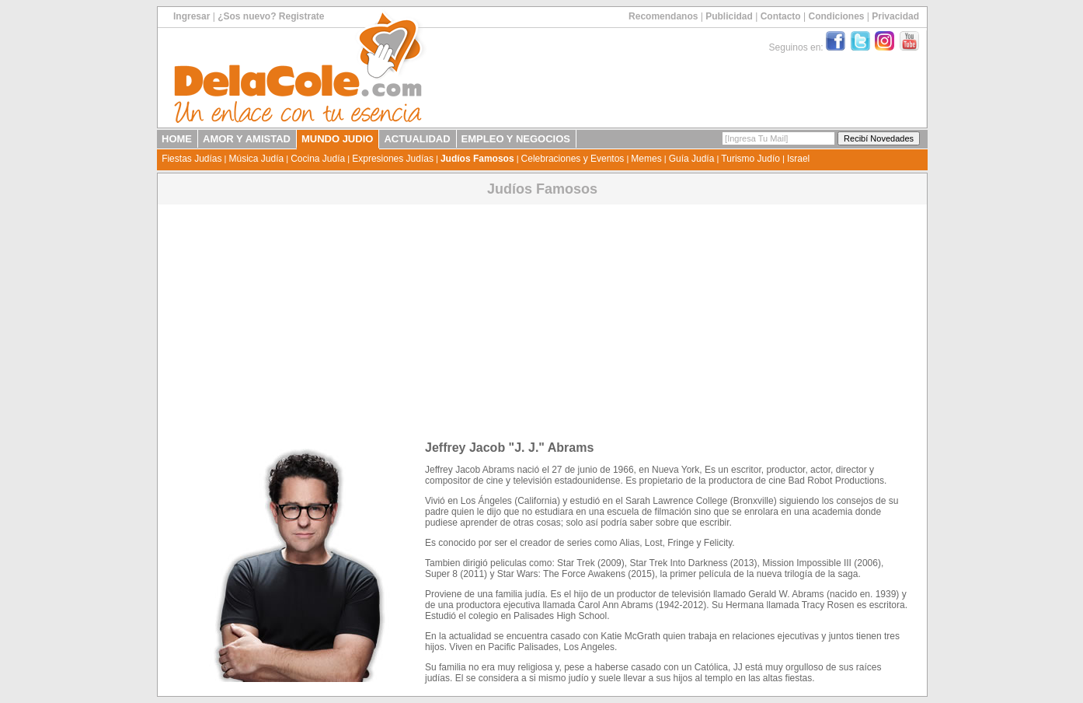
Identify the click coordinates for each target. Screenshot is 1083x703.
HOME (177, 139)
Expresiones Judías (393, 158)
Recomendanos (663, 16)
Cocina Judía (318, 158)
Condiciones (836, 16)
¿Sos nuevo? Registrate (271, 16)
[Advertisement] (542, 316)
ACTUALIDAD (417, 139)
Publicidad (729, 16)
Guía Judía (692, 158)
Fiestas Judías (191, 158)
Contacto (781, 16)
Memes (646, 158)
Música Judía (256, 158)
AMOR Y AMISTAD (247, 139)
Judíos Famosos (477, 158)
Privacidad (895, 16)
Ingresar (191, 16)
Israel (798, 158)
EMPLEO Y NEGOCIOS (515, 139)
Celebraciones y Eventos (573, 158)
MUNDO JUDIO (337, 139)
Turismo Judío (750, 158)
